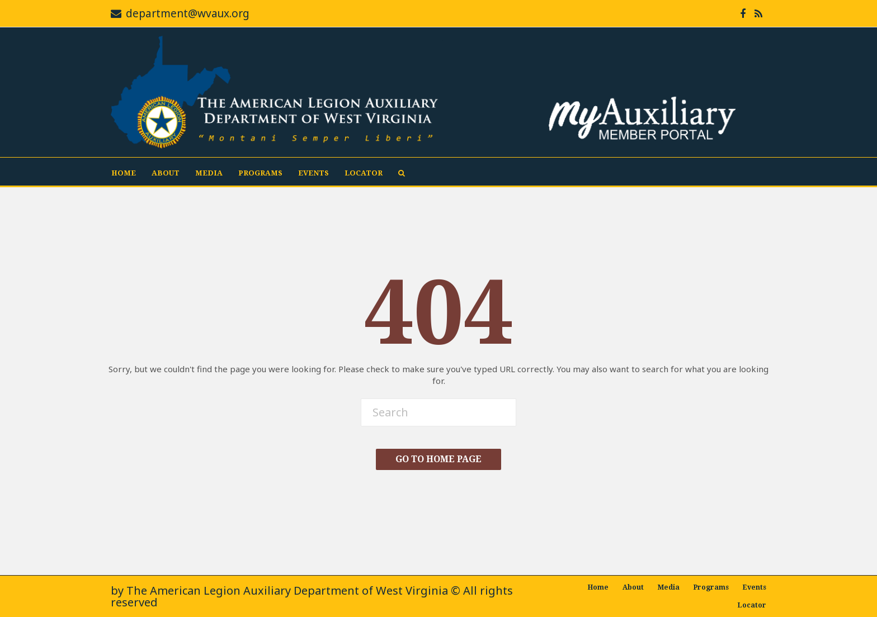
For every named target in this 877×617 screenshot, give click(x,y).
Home (123, 173)
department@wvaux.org (187, 13)
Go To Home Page (438, 459)
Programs (260, 173)
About (166, 173)
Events (313, 173)
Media (209, 173)
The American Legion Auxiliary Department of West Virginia (287, 590)
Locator (364, 173)
